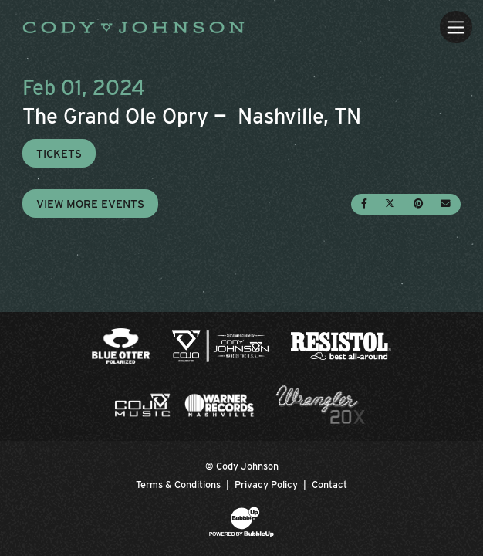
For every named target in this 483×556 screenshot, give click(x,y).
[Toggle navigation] (455, 26)
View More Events (90, 203)
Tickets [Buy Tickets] (59, 153)
